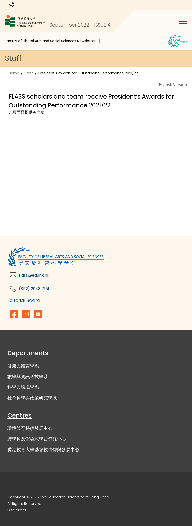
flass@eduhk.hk (34, 275)
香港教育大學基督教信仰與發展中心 (44, 450)
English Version (173, 84)
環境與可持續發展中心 (30, 428)
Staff (28, 73)
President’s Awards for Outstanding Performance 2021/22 (88, 73)
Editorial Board (24, 300)
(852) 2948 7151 (34, 289)
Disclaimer (17, 510)
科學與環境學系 (23, 387)
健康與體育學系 (23, 366)
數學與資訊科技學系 (28, 377)
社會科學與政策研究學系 (32, 398)
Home (14, 73)
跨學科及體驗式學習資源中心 (37, 439)
